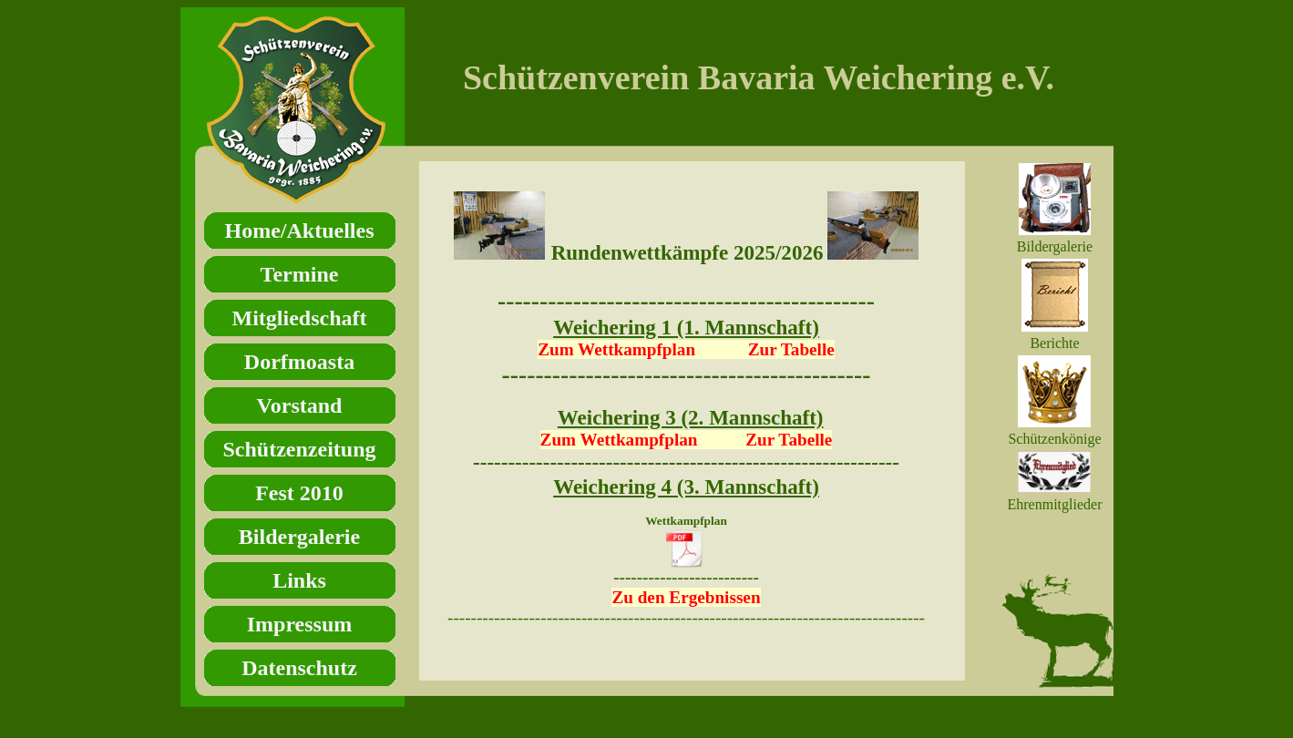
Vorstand (300, 405)
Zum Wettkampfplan (619, 439)
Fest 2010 (299, 493)
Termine (300, 274)
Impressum (300, 624)
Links (299, 580)
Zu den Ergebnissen (685, 597)
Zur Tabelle (791, 349)
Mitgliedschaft (299, 318)
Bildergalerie (299, 536)
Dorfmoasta (299, 362)
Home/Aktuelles (300, 230)
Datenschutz (299, 668)
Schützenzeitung (299, 449)
